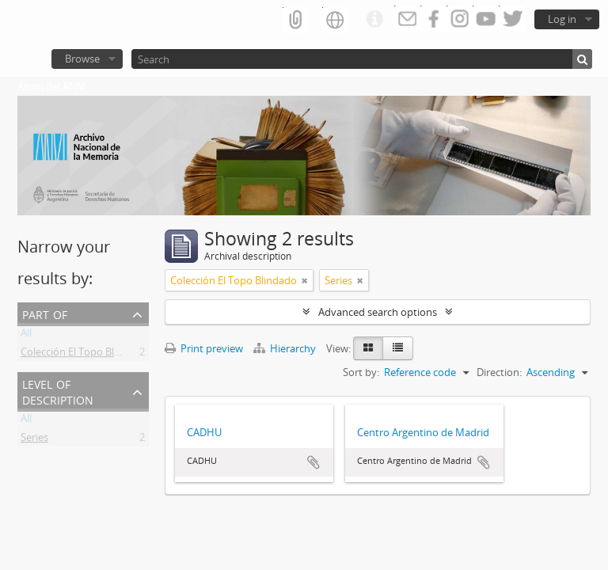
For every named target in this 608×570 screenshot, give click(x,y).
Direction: (499, 372)
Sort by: (361, 372)
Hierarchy (285, 348)
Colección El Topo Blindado (84, 355)
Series (34, 440)
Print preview (204, 348)
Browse (82, 58)
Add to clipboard (313, 462)
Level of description (57, 390)
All (26, 336)
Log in (562, 19)
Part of (44, 313)
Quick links (374, 20)
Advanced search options (377, 312)
